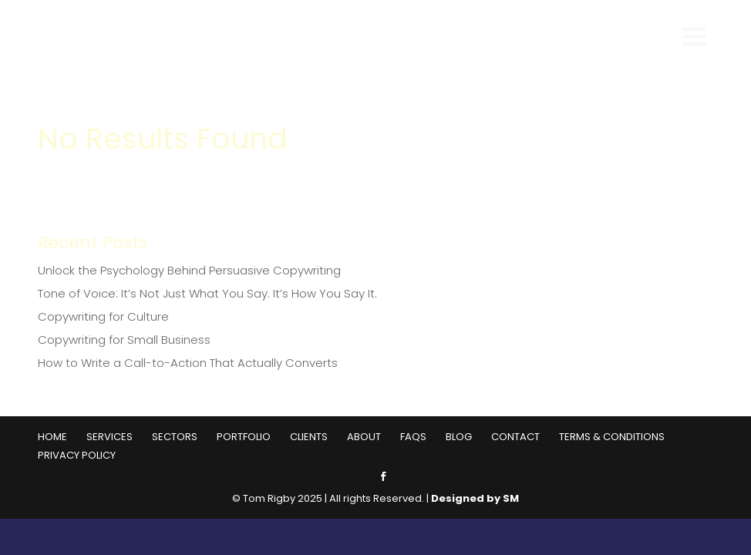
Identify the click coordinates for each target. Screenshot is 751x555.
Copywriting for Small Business (124, 339)
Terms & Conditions (612, 436)
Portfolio (244, 436)
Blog (459, 436)
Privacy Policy (77, 455)
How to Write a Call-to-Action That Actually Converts (188, 363)
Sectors (174, 436)
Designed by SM (475, 498)
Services (109, 436)
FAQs (413, 436)
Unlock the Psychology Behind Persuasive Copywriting (189, 270)
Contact (515, 436)
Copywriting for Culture (103, 316)
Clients (309, 436)
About (364, 436)
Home (52, 436)
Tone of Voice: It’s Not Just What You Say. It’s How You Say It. (207, 293)
